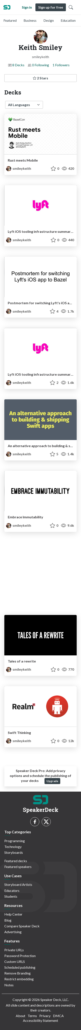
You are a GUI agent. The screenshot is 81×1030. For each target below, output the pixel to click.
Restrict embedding (19, 979)
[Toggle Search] (71, 7)
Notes (9, 985)
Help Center (13, 914)
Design (48, 20)
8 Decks (18, 65)
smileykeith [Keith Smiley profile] (18, 168)
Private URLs (14, 950)
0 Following (40, 65)
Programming (14, 841)
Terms (32, 1016)
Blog (7, 920)
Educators (11, 890)
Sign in (27, 7)
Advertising (13, 932)
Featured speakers (18, 867)
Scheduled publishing (19, 967)
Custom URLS (14, 961)
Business (30, 20)
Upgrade (52, 781)
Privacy (45, 1016)
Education (68, 20)
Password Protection (20, 956)
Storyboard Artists (18, 884)
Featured (10, 20)
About (20, 1016)
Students (10, 896)
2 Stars (40, 78)
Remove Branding (17, 973)
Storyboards (13, 852)
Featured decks (15, 861)
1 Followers (61, 65)
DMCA (58, 1016)
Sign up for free (50, 7)
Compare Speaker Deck (22, 926)
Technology (13, 847)
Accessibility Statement (40, 1020)
